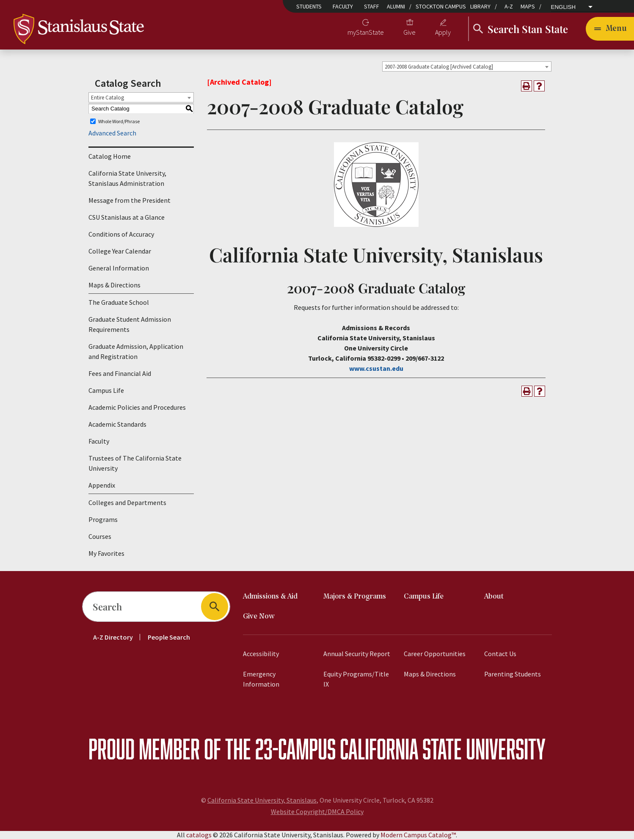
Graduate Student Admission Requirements (129, 324)
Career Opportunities (435, 653)
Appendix (101, 485)
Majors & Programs (354, 597)
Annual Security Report (356, 653)
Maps (528, 6)
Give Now (259, 617)
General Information (118, 268)
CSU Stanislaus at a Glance (126, 217)
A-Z (508, 6)
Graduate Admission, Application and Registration (135, 351)
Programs (103, 519)
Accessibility (261, 653)
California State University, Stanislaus (262, 800)
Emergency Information (261, 679)
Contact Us (500, 653)
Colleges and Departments (127, 502)
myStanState (365, 32)
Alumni (396, 6)
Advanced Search (112, 133)
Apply (443, 32)
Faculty (343, 6)
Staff (371, 6)
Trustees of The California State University (135, 463)
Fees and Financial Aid (119, 373)
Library (480, 6)
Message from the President (129, 200)
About (494, 597)
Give (409, 32)
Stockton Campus (441, 6)
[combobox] (466, 66)
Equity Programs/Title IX (356, 679)
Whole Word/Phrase (119, 121)
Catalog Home (109, 156)
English (563, 7)
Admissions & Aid (270, 597)
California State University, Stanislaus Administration (127, 178)
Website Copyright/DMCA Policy (317, 811)
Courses (99, 536)
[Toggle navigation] (610, 29)
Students (309, 6)
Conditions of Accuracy (121, 234)
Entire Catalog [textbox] (107, 97)
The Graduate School (118, 302)
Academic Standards (117, 424)
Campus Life (106, 390)
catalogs (199, 835)
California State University (443, 748)
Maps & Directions (114, 285)
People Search (169, 637)
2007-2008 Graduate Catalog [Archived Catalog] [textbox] (439, 66)
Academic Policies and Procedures (137, 407)
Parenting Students (512, 674)
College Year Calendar (119, 251)
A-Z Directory (113, 637)
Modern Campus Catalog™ (418, 835)
